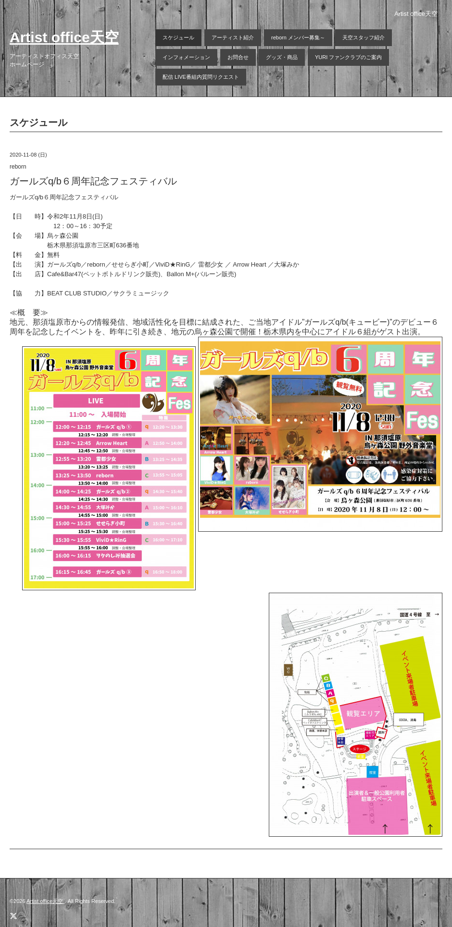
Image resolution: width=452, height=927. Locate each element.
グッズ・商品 (282, 57)
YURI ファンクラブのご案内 (348, 57)
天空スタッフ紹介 (363, 37)
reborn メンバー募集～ (298, 37)
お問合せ (238, 57)
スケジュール (178, 37)
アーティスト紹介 (233, 37)
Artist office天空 (64, 37)
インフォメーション (186, 57)
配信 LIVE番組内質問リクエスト (201, 77)
